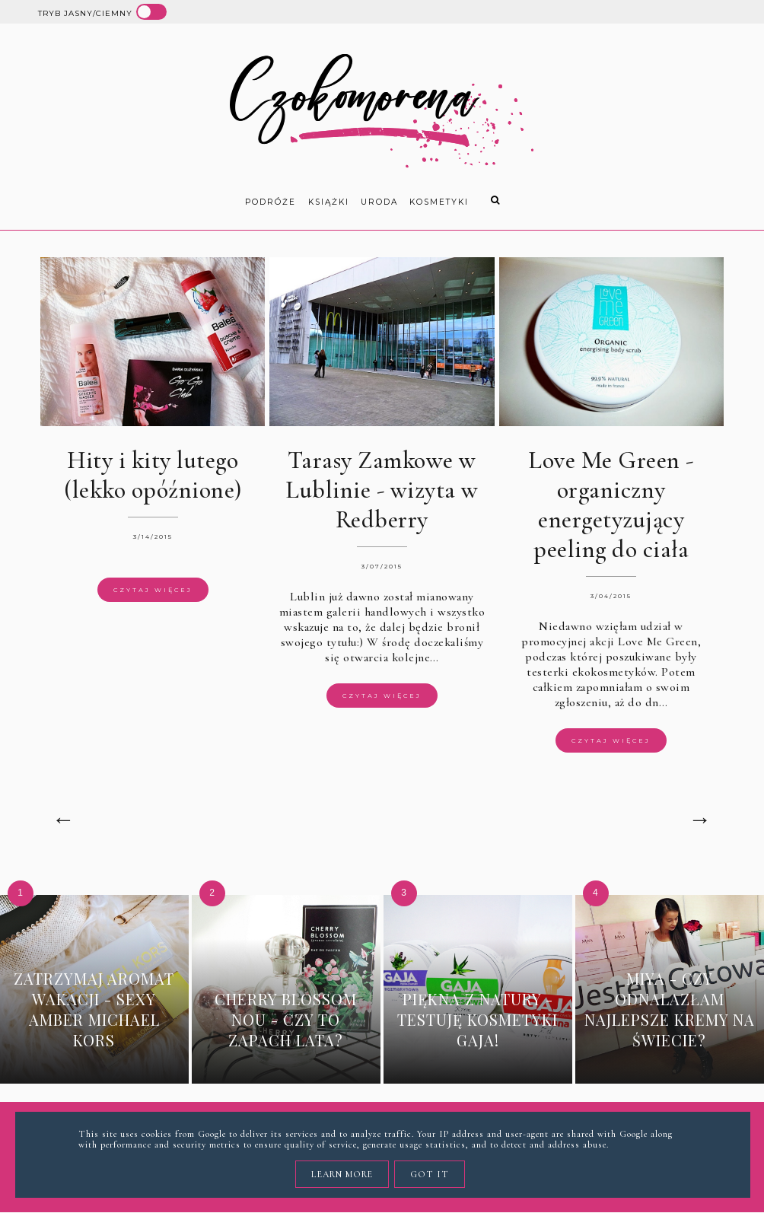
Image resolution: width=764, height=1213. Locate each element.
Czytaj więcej (153, 590)
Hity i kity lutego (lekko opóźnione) (153, 475)
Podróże (270, 202)
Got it (429, 1174)
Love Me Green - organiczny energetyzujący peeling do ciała (611, 504)
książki (328, 202)
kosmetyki (439, 202)
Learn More (342, 1174)
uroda (379, 202)
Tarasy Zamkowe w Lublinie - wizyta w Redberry (382, 489)
